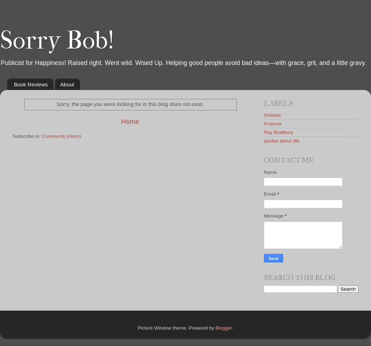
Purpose (273, 123)
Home (130, 121)
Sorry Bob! (57, 40)
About (67, 84)
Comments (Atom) (61, 136)
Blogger (224, 328)
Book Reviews (31, 84)
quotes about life (281, 141)
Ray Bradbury (279, 132)
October (272, 115)
